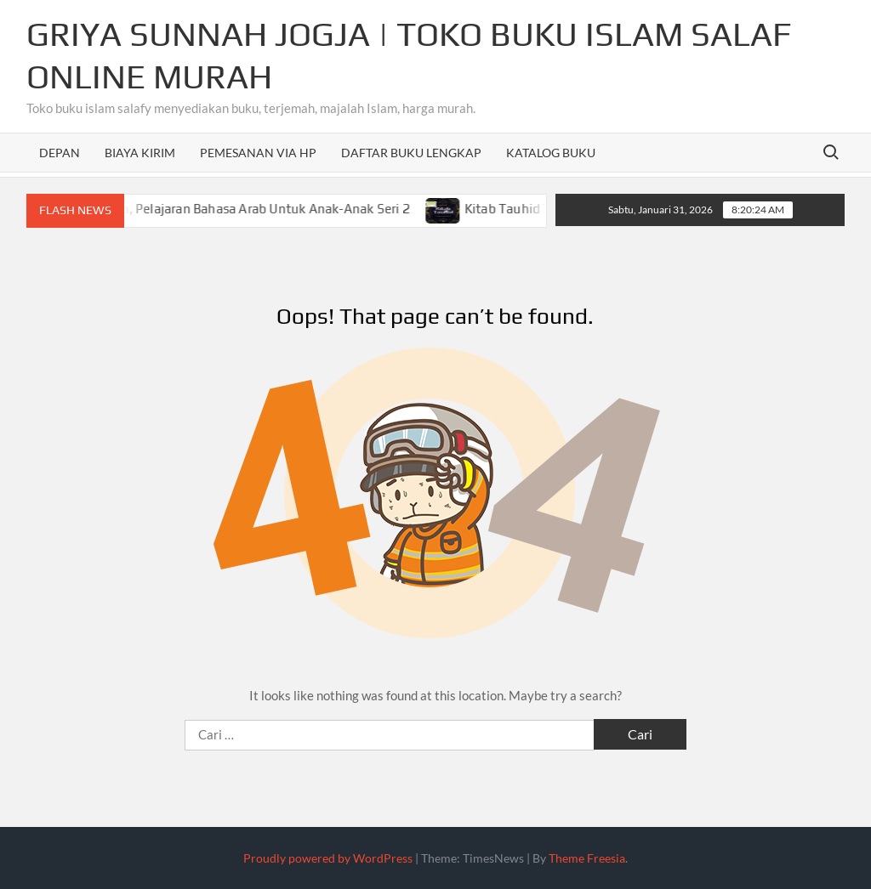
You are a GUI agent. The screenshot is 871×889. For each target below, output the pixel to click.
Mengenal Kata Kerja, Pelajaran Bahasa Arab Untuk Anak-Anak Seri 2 (217, 208)
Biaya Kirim (140, 152)
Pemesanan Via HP (258, 152)
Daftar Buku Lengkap (411, 152)
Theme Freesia (587, 858)
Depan (59, 152)
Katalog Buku (550, 152)
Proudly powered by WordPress (328, 858)
